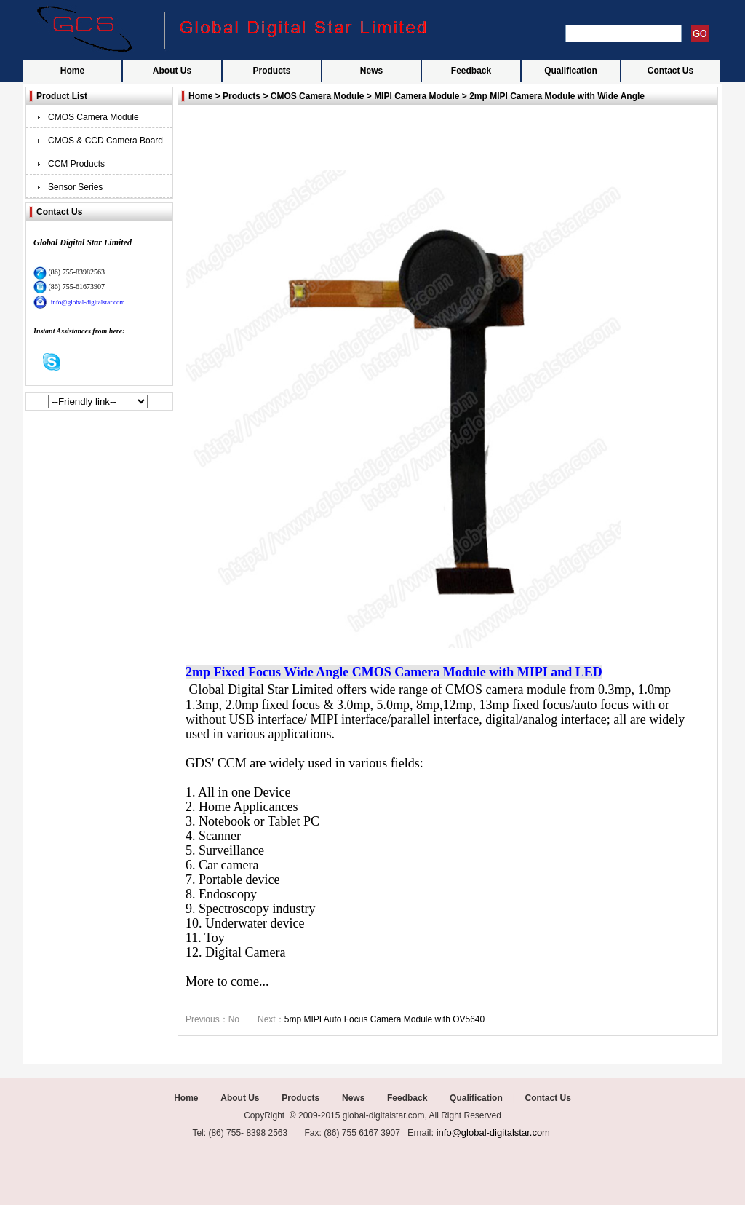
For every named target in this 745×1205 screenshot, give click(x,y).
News (371, 71)
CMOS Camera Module (93, 117)
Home (72, 71)
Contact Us (670, 71)
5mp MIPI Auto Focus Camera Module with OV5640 (384, 1019)
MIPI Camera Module (416, 96)
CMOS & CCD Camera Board (105, 140)
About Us (172, 71)
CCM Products (76, 164)
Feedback (471, 71)
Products (271, 71)
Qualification (570, 71)
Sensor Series (75, 187)
